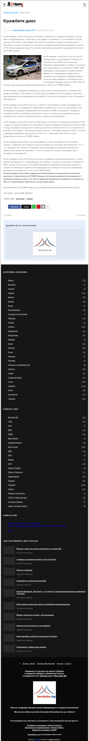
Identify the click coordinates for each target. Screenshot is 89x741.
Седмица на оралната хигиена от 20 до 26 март (36, 559)
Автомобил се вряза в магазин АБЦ (31, 581)
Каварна (47, 339)
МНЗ (47, 455)
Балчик (47, 297)
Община (47, 481)
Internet (47, 289)
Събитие (47, 386)
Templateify (37, 739)
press (10, 530)
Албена (47, 293)
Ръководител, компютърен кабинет (31, 647)
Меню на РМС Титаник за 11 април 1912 (24, 523)
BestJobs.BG (47, 417)
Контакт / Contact (64, 664)
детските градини (47, 502)
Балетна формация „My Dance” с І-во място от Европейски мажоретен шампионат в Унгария (51, 592)
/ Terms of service (44, 725)
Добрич (47, 327)
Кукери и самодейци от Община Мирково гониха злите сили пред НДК (37, 526)
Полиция (29, 199)
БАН (47, 426)
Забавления (47, 331)
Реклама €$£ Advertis (46, 664)
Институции (25, 12)
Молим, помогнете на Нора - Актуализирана (35, 615)
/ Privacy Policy (44, 728)
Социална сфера (47, 377)
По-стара (80, 215)
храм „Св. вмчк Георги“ (47, 506)
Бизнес (47, 301)
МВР (47, 451)
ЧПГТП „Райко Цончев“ (47, 497)
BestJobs (47, 284)
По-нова (8, 215)
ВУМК (47, 434)
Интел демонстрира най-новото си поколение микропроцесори (43, 604)
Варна (47, 306)
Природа (47, 356)
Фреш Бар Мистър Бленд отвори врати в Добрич (37, 636)
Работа (47, 489)
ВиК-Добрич (47, 438)
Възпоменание (47, 310)
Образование (47, 476)
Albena (47, 280)
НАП (47, 464)
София (47, 373)
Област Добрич (47, 468)
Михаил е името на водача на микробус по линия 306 (39, 549)
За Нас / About (29, 664)
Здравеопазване (47, 442)
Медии (47, 459)
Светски (47, 369)
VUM (47, 421)
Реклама (47, 360)
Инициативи (47, 335)
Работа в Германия (24, 570)
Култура (47, 348)
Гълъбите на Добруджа (47, 314)
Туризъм (47, 399)
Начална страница (10, 12)
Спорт (47, 382)
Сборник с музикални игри (47, 365)
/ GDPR (44, 730)
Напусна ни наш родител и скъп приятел (33, 626)
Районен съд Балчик (47, 493)
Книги (47, 344)
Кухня (47, 352)
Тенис (47, 390)
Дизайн (47, 322)
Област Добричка (47, 472)
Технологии (47, 394)
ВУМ (47, 430)
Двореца (47, 318)
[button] (4, 4)
